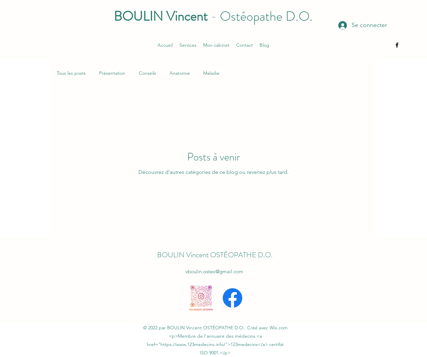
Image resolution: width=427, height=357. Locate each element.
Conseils (147, 73)
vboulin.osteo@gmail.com (214, 271)
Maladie (211, 73)
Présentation (112, 73)
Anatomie (179, 73)
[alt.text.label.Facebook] (397, 45)
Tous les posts (71, 73)
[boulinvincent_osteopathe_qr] (201, 298)
